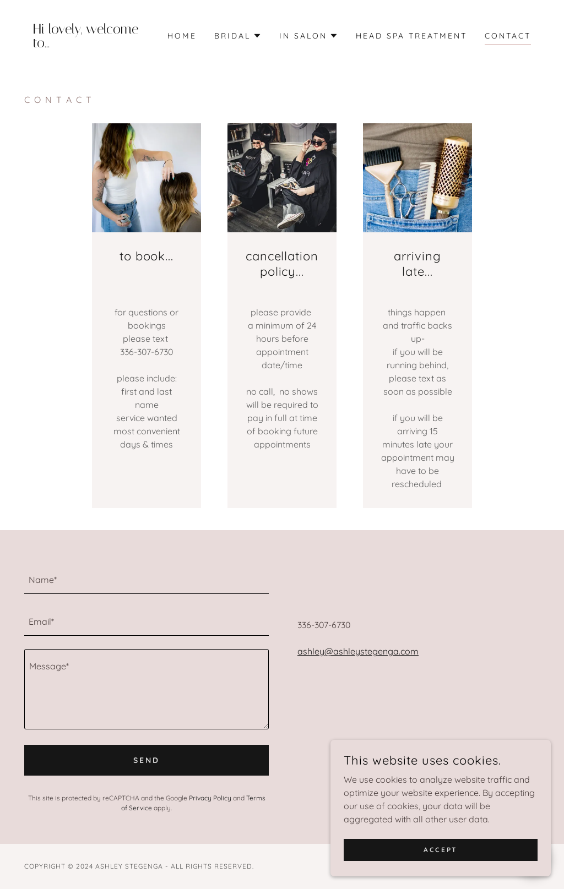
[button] (238, 35)
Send (146, 760)
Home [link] (182, 36)
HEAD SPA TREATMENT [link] (411, 36)
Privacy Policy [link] (210, 798)
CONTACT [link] (508, 36)
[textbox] (146, 579)
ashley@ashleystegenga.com (358, 651)
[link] (88, 44)
